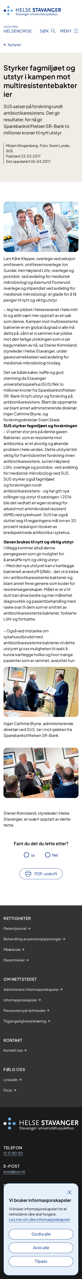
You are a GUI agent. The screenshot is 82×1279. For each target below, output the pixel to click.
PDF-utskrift (46, 873)
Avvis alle (41, 1247)
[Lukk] (69, 1192)
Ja (33, 854)
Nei (55, 854)
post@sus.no (14, 1171)
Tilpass (41, 1261)
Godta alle (41, 1233)
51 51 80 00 (13, 1153)
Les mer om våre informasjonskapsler (39, 1219)
